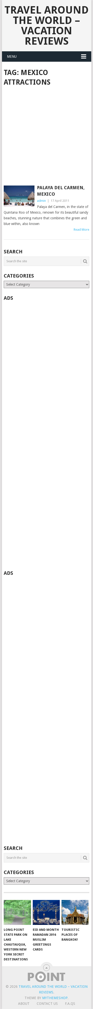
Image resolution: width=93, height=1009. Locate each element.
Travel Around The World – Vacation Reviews (46, 25)
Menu (12, 56)
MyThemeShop (54, 998)
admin (41, 201)
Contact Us (47, 1004)
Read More (81, 229)
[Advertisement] (46, 136)
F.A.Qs (70, 1004)
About (24, 1004)
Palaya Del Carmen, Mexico (61, 190)
